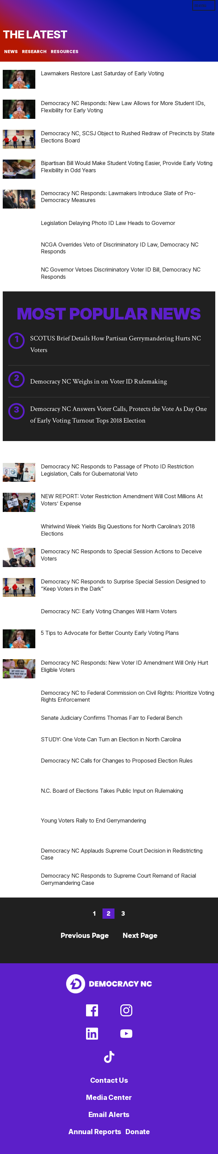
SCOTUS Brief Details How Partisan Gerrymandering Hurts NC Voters (115, 344)
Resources (64, 51)
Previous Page (85, 935)
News (11, 51)
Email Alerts (109, 1115)
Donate (137, 1132)
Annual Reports (95, 1132)
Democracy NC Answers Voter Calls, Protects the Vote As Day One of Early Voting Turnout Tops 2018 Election (118, 414)
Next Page (140, 935)
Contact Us (109, 1080)
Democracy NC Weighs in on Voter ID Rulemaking (98, 381)
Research (34, 51)
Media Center (109, 1097)
